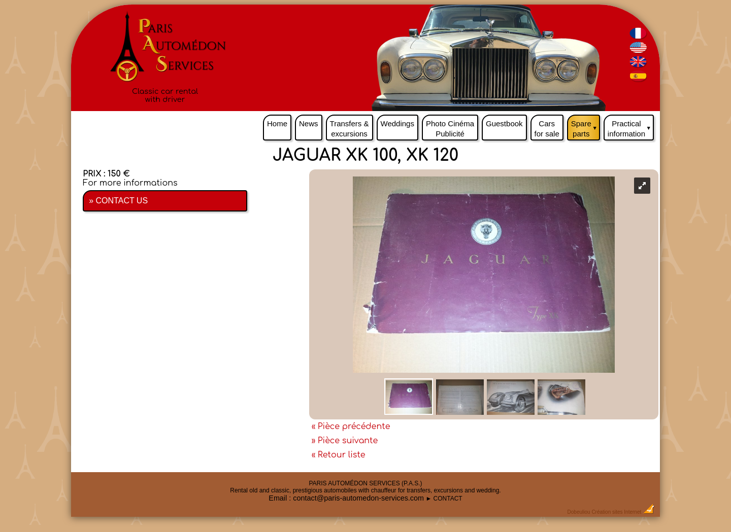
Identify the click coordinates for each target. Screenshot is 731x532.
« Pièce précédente (351, 426)
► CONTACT (443, 498)
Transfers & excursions (349, 128)
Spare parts (585, 126)
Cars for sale (547, 128)
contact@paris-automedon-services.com (358, 498)
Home (277, 123)
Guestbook (504, 123)
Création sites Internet (616, 512)
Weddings (397, 123)
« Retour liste (339, 454)
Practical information (631, 126)
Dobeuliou (579, 512)
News (308, 123)
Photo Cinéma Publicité (450, 128)
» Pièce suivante (345, 440)
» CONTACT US (118, 200)
